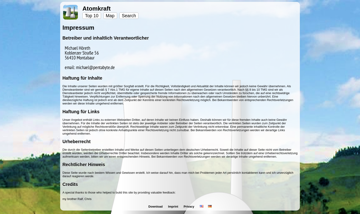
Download (155, 206)
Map (110, 15)
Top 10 (91, 15)
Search (129, 15)
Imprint (173, 206)
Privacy (189, 206)
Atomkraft (96, 8)
